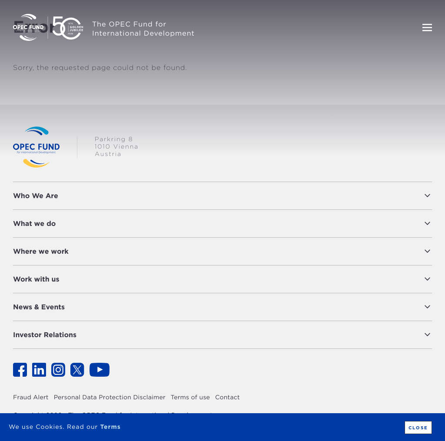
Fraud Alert (31, 397)
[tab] (222, 196)
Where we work (41, 251)
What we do (34, 223)
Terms (110, 427)
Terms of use (190, 397)
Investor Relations (44, 335)
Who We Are (35, 196)
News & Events (39, 307)
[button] (247, 196)
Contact (227, 397)
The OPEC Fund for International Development (143, 28)
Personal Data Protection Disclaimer (110, 397)
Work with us (36, 279)
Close (418, 427)
